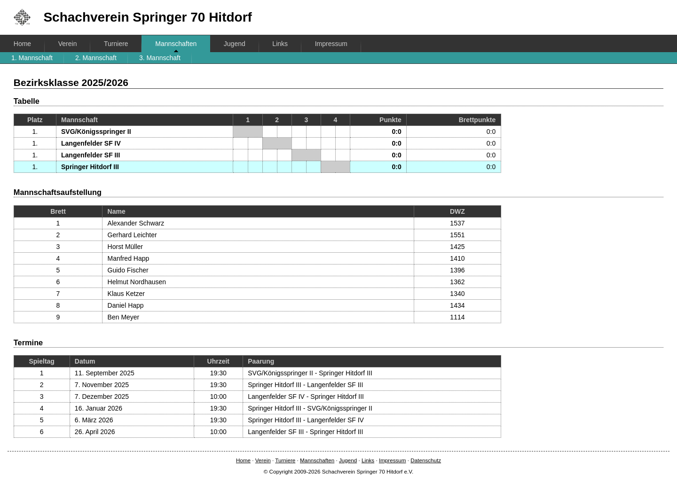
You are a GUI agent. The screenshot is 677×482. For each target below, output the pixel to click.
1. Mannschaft (32, 58)
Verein (67, 43)
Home (22, 43)
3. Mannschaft (160, 58)
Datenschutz (425, 460)
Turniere (116, 43)
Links (280, 43)
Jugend (234, 43)
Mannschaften (176, 43)
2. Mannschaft (96, 58)
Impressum (331, 43)
